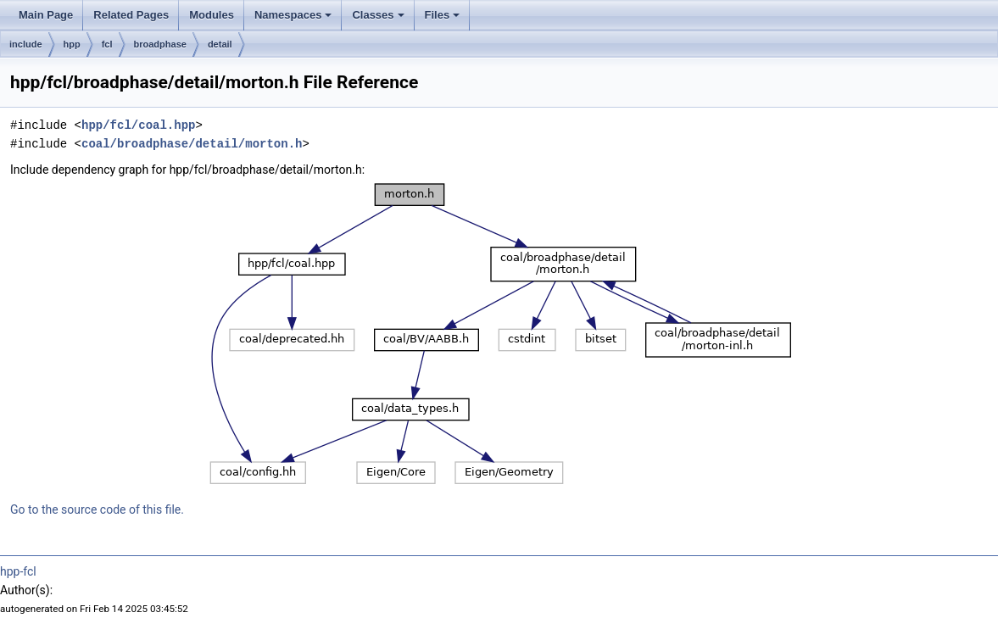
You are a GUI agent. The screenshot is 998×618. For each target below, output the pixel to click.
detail (220, 44)
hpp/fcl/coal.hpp (138, 125)
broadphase (160, 44)
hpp (72, 44)
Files (442, 14)
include (25, 44)
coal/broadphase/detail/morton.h (191, 144)
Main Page (46, 14)
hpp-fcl (18, 571)
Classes (378, 14)
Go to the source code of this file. (97, 509)
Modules (211, 14)
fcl (107, 44)
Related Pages (131, 14)
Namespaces (293, 14)
